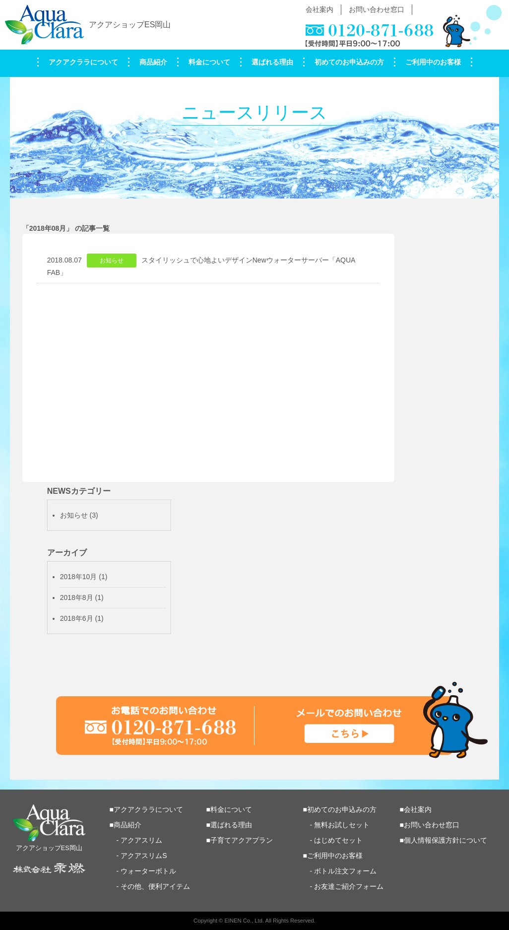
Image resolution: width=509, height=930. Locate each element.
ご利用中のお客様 (433, 62)
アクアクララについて (83, 62)
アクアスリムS (144, 856)
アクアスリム (141, 840)
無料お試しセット (342, 825)
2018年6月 (76, 618)
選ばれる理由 (272, 62)
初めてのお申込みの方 (349, 62)
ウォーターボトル (148, 871)
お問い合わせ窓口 (376, 9)
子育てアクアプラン (241, 840)
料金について (209, 62)
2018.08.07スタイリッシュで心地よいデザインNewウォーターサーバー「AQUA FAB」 (201, 265)
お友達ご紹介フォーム (348, 886)
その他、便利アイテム (155, 886)
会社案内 (319, 9)
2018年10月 (78, 577)
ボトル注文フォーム (345, 871)
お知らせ (74, 515)
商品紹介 (153, 62)
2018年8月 (76, 597)
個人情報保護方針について (445, 840)
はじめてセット (338, 840)
